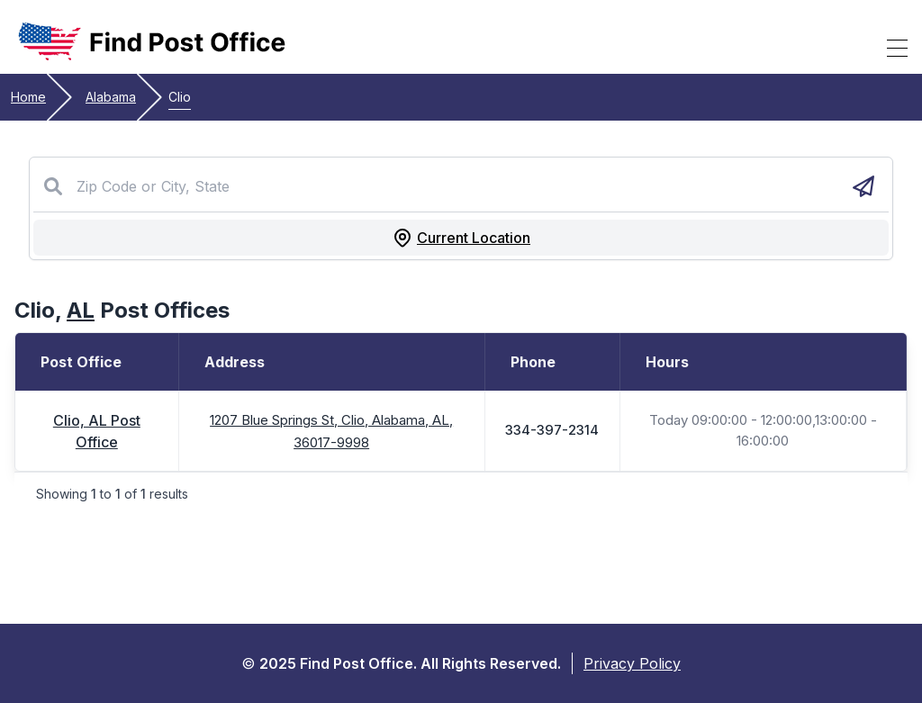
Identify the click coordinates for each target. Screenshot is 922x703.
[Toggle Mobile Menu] (897, 48)
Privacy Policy (632, 663)
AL (81, 310)
